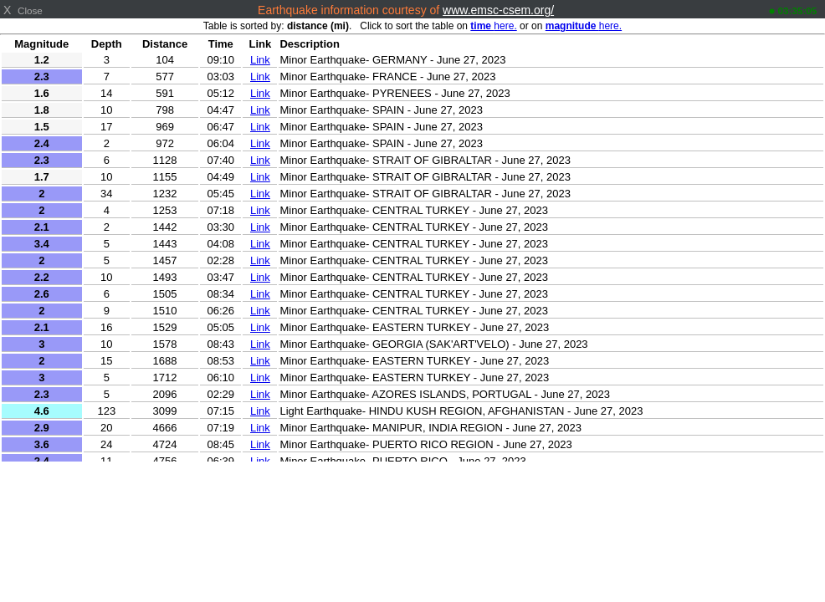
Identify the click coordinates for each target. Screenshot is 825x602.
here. (493, 26)
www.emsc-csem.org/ (498, 10)
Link (260, 60)
